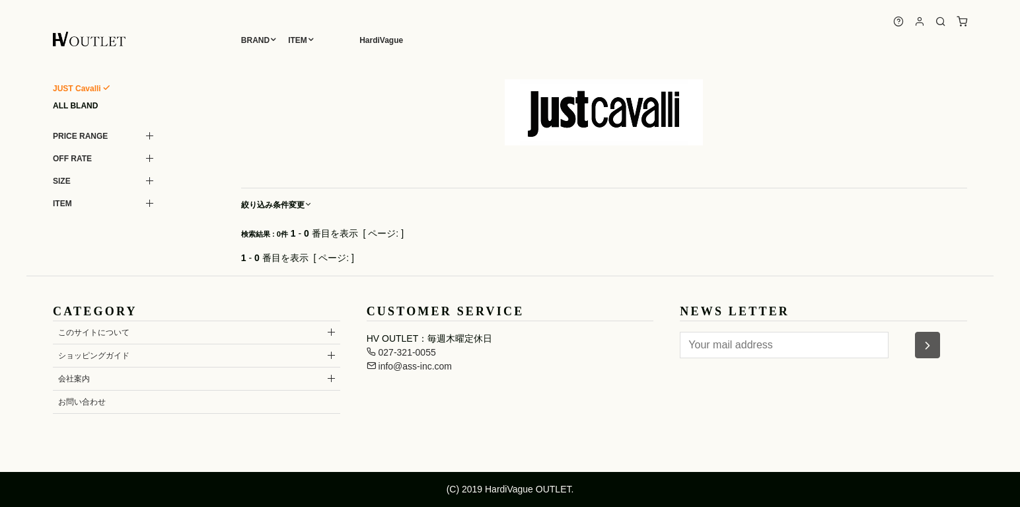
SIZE (62, 181)
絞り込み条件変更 (276, 205)
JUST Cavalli (77, 88)
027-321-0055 (401, 352)
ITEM (297, 40)
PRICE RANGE (80, 136)
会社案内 (74, 378)
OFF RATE (72, 158)
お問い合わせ (82, 402)
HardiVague (381, 40)
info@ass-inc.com (409, 366)
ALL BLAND (75, 105)
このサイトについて (93, 332)
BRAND (255, 40)
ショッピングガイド (93, 355)
